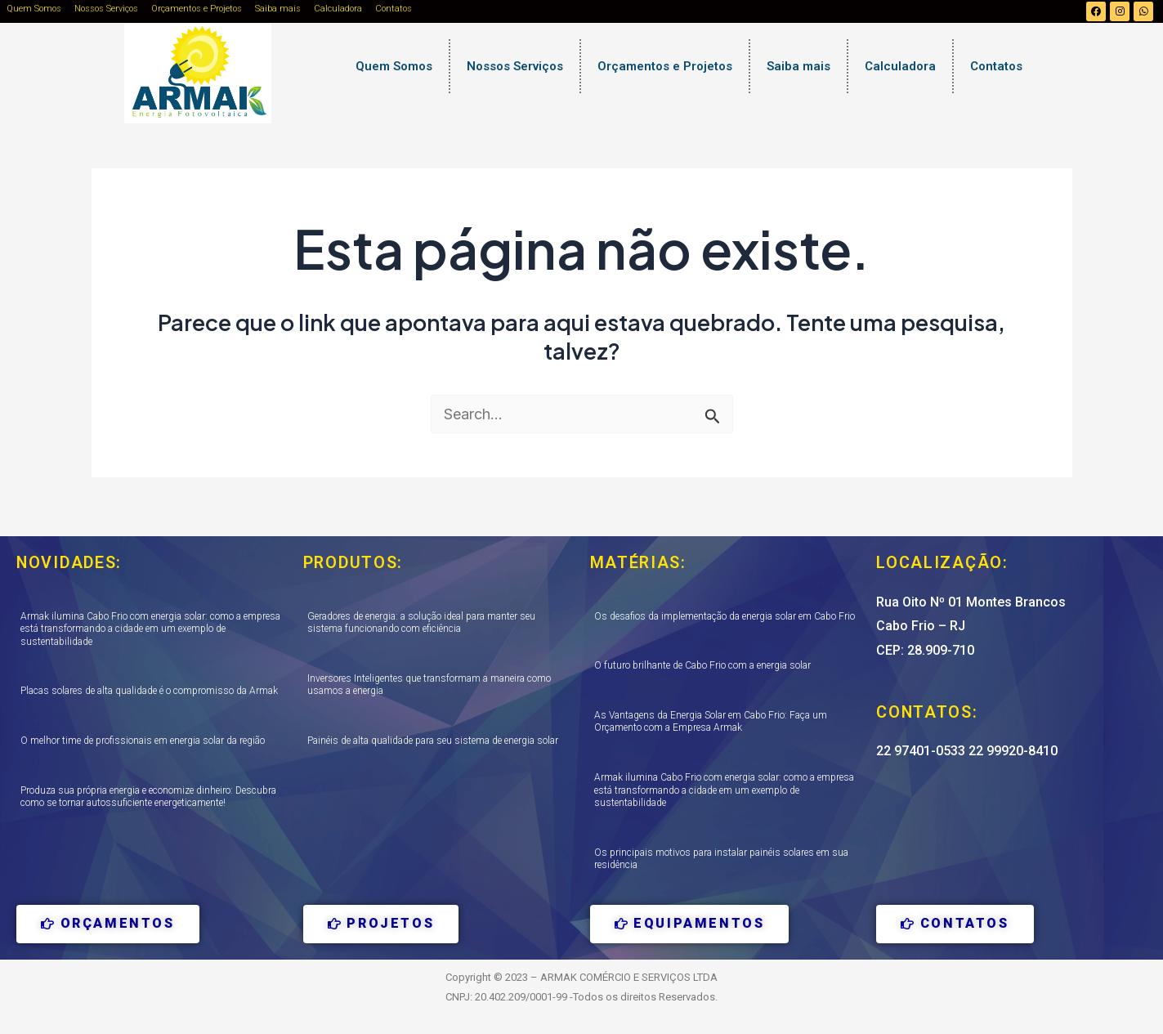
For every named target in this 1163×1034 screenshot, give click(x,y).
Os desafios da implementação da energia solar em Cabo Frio (724, 616)
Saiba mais (278, 8)
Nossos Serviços (106, 8)
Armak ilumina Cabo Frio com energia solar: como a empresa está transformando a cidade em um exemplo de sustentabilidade (150, 629)
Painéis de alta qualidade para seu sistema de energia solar (432, 740)
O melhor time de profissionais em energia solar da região (142, 740)
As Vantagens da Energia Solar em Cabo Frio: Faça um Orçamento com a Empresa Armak (710, 721)
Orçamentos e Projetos (196, 8)
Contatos (393, 8)
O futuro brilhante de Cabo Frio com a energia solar (702, 665)
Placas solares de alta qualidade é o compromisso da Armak (149, 690)
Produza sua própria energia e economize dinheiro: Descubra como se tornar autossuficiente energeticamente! (148, 797)
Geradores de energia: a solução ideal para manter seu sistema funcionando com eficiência (421, 623)
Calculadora (338, 8)
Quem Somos (34, 8)
